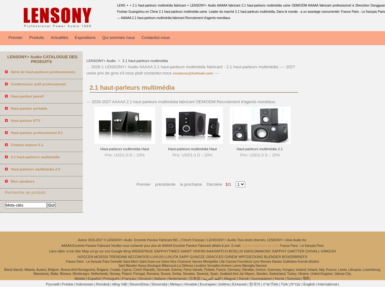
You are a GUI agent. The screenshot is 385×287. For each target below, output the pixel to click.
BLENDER (272, 257)
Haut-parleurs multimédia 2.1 (260, 149)
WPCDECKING (251, 257)
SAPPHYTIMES (167, 251)
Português (111, 278)
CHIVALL (312, 251)
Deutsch (145, 278)
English (309, 284)
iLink (70, 251)
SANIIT (186, 251)
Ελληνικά (239, 284)
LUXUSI (157, 257)
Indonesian (84, 284)
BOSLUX (236, 251)
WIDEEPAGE (142, 251)
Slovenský (159, 284)
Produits (36, 37)
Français (129, 278)
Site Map (82, 251)
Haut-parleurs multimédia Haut (124, 149)
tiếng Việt (119, 284)
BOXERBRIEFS (295, 257)
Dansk (244, 278)
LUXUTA (171, 257)
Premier (15, 37)
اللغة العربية (212, 278)
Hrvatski (190, 284)
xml (107, 251)
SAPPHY (279, 251)
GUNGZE (197, 257)
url (92, 251)
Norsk (279, 278)
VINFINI (199, 251)
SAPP (184, 257)
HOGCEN (85, 257)
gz (96, 251)
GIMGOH (328, 251)
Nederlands (177, 278)
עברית (295, 284)
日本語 (194, 278)
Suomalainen (261, 278)
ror (101, 251)
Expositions (85, 37)
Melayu (176, 284)
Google (117, 251)
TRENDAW (118, 257)
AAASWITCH (217, 251)
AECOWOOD (139, 257)
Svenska (293, 278)
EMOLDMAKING (257, 251)
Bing (127, 251)
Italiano (160, 278)
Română (103, 284)
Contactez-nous (155, 37)
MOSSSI (101, 257)
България (208, 284)
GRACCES (215, 257)
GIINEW (231, 257)
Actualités (59, 37)
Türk (284, 284)
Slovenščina (139, 284)
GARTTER (295, 251)
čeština (224, 284)
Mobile (80, 278)
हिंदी (306, 278)
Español (94, 278)
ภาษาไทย (270, 284)
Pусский (52, 284)
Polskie (67, 284)
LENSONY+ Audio (101, 61)
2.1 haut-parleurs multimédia (144, 61)
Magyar (230, 278)
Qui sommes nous (118, 37)
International (327, 284)
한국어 (254, 284)
